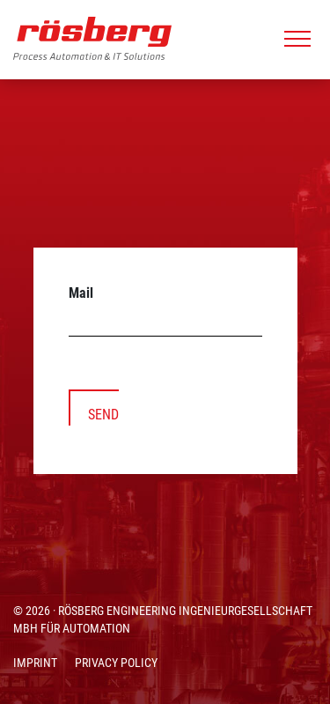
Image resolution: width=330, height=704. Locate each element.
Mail (81, 293)
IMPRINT (35, 663)
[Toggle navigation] (297, 38)
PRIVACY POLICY (116, 663)
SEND (103, 414)
